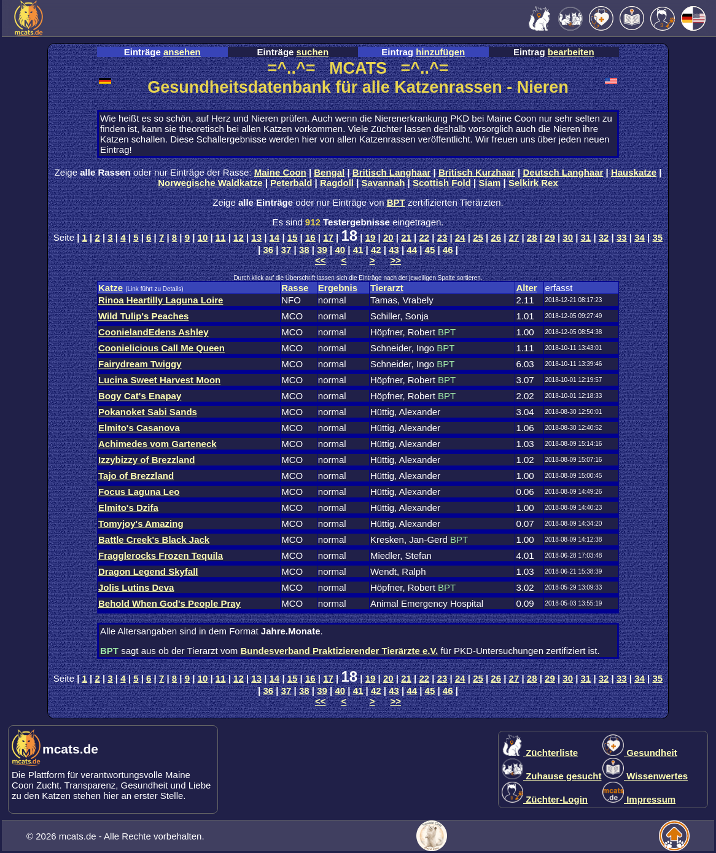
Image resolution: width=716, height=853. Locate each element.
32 (604, 237)
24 (460, 237)
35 (657, 237)
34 (639, 237)
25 (478, 237)
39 (322, 249)
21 (406, 237)
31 (586, 237)
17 (328, 237)
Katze (110, 287)
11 (221, 237)
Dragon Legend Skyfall (148, 571)
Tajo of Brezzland (136, 475)
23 (442, 237)
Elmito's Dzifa (128, 507)
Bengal (329, 172)
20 (388, 237)
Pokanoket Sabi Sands (147, 412)
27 (514, 237)
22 (424, 237)
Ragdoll (337, 182)
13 (256, 237)
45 (430, 249)
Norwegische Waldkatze (210, 182)
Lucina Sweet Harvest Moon (159, 380)
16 (310, 237)
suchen (313, 52)
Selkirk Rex (533, 182)
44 (412, 249)
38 (304, 249)
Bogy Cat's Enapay (139, 396)
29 (550, 237)
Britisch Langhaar (391, 172)
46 (448, 249)
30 (567, 237)
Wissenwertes (645, 776)
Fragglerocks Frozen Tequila (160, 555)
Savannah (383, 182)
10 (203, 237)
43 (394, 249)
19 (370, 237)
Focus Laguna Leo (139, 491)
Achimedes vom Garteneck (157, 443)
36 (268, 249)
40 (340, 249)
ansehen (182, 52)
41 (358, 249)
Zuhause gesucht (552, 776)
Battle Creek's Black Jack (153, 539)
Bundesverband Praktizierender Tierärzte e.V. (339, 650)
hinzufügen (440, 52)
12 (238, 237)
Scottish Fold (442, 182)
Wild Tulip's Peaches (143, 316)
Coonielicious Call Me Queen (161, 348)
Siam (490, 182)
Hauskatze (633, 172)
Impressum (638, 799)
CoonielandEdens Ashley (153, 332)
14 (275, 237)
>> (396, 260)
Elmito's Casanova (139, 428)
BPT (396, 202)
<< (320, 260)
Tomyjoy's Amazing (141, 523)
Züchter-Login (545, 799)
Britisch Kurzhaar (476, 172)
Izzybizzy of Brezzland (146, 459)
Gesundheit (639, 752)
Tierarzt (386, 287)
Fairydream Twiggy (140, 364)
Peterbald (291, 182)
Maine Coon (280, 172)
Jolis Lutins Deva (136, 587)
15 (292, 237)
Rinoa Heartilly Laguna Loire (160, 300)
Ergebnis (337, 287)
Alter (526, 287)
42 (376, 249)
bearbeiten (571, 52)
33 (622, 237)
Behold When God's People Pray (169, 603)
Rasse (294, 287)
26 (496, 237)
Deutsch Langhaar (563, 172)
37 (286, 249)
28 (532, 237)
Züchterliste (540, 752)
